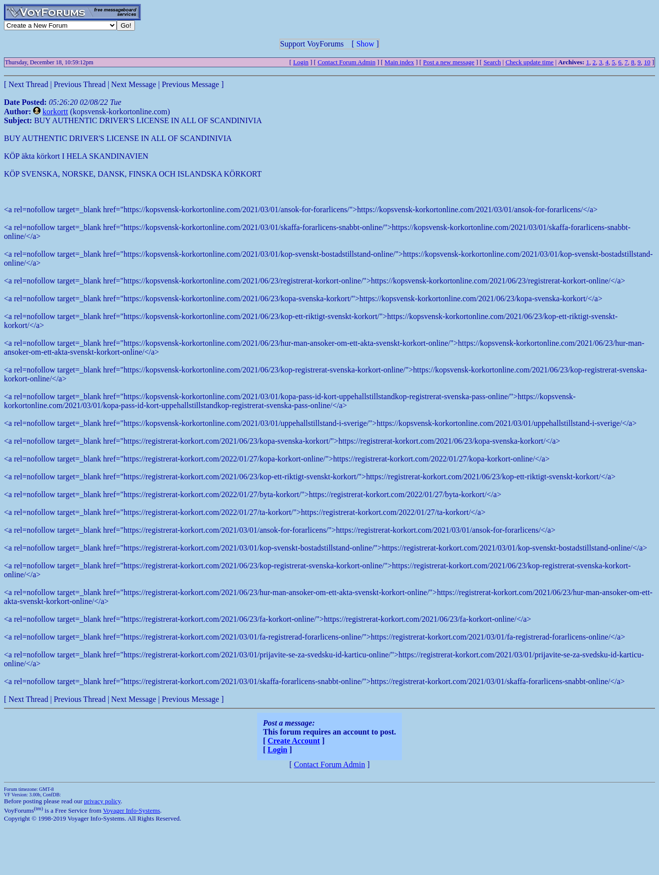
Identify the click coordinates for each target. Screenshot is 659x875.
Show (365, 44)
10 (647, 62)
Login (300, 62)
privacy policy (102, 801)
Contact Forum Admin (346, 62)
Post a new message (449, 62)
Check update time (529, 62)
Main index (399, 62)
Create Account (293, 741)
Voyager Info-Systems (131, 810)
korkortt (55, 111)
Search (492, 62)
